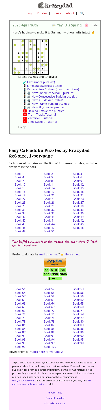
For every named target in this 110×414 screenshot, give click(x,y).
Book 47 (49, 228)
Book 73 (49, 314)
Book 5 (48, 177)
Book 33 (78, 210)
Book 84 (20, 329)
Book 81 (20, 325)
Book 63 (20, 303)
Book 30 (78, 206)
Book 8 (48, 181)
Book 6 (77, 177)
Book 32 (49, 210)
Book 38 (49, 217)
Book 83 (78, 325)
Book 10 (20, 184)
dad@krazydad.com (23, 380)
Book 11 (49, 184)
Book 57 (20, 296)
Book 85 (49, 329)
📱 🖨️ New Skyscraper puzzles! (44, 107)
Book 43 (20, 224)
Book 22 (20, 199)
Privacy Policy (55, 392)
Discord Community (55, 403)
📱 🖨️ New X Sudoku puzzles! (43, 100)
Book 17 (49, 192)
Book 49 (20, 231)
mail (42, 254)
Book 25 (20, 202)
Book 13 (20, 188)
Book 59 (78, 296)
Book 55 (49, 293)
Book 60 (20, 300)
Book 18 (78, 192)
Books (57, 13)
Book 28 (20, 206)
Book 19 (20, 195)
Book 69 (20, 311)
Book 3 (77, 174)
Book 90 (20, 336)
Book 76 (49, 318)
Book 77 (78, 318)
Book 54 (20, 293)
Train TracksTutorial (42, 114)
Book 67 (49, 307)
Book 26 (49, 202)
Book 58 (49, 296)
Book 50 (49, 231)
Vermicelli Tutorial (40, 118)
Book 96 (20, 343)
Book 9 (77, 181)
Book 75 (20, 318)
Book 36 (78, 213)
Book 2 (48, 174)
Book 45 (78, 224)
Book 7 (19, 181)
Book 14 (49, 188)
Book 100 (50, 347)
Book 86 (78, 329)
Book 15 (78, 188)
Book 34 (20, 213)
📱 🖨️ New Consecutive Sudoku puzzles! (50, 96)
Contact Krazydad (55, 398)
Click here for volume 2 (47, 352)
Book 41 (49, 220)
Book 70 (49, 311)
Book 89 (78, 332)
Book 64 (49, 303)
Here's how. (73, 254)
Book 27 (78, 202)
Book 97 (49, 343)
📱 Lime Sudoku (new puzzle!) (43, 86)
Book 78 (20, 321)
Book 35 (49, 213)
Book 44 (49, 224)
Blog (28, 13)
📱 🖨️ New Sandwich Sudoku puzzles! (48, 93)
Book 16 (20, 192)
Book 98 (78, 343)
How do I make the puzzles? (47, 111)
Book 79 (49, 321)
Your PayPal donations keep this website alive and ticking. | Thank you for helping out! (54, 243)
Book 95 (78, 339)
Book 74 (78, 314)
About (70, 13)
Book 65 (78, 303)
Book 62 (78, 300)
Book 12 (78, 184)
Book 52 (49, 289)
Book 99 (20, 347)
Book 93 (20, 339)
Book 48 (78, 228)
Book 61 (49, 300)
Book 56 (78, 293)
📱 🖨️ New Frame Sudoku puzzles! (46, 104)
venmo (54, 254)
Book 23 (49, 199)
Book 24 (78, 199)
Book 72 (20, 314)
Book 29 (49, 206)
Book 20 (49, 195)
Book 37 (20, 217)
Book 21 (78, 195)
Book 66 (20, 307)
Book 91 (49, 336)
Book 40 (20, 220)
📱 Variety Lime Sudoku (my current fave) (51, 89)
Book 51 (20, 289)
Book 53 (78, 289)
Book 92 (78, 336)
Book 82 (49, 325)
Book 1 (19, 174)
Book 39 (78, 217)
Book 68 (78, 307)
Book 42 (78, 220)
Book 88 (49, 332)
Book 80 (78, 321)
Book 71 (78, 311)
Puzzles (42, 13)
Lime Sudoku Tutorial (42, 122)
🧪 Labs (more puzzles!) (39, 82)
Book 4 (19, 177)
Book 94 (49, 339)
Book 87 (20, 332)
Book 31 (20, 210)
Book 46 (20, 228)
